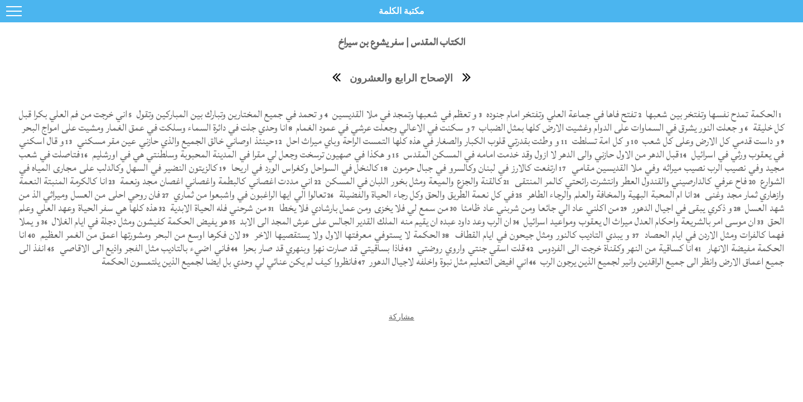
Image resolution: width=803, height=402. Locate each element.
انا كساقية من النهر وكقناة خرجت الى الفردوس (614, 248)
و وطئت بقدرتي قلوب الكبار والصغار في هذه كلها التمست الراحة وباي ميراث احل (421, 141)
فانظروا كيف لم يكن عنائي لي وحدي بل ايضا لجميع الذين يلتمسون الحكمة (229, 261)
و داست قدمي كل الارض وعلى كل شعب (710, 141)
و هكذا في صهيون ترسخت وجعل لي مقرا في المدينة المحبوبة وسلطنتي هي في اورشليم (240, 154)
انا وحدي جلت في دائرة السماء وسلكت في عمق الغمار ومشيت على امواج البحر (153, 127)
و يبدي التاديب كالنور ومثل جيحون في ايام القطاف (541, 235)
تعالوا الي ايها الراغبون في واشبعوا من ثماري (248, 194)
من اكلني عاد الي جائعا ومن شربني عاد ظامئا (539, 208)
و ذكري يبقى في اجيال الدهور (681, 208)
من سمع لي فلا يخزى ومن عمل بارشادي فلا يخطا (362, 208)
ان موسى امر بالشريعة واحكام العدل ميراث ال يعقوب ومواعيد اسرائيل (638, 221)
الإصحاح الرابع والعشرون (401, 78)
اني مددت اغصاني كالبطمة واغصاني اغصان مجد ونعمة (215, 181)
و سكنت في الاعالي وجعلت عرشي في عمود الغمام (382, 127)
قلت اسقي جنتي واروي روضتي (470, 248)
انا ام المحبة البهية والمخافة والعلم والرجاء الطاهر (608, 194)
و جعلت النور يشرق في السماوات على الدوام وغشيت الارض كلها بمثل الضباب (610, 127)
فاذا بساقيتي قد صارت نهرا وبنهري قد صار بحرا (322, 248)
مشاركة (401, 316)
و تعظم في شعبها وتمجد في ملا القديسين (403, 114)
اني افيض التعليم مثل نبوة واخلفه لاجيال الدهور (447, 261)
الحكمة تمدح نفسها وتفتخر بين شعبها (710, 114)
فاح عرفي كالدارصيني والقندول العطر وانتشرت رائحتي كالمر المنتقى (629, 181)
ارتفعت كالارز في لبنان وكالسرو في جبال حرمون (473, 168)
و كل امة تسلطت (600, 141)
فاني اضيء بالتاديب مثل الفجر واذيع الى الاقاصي (143, 248)
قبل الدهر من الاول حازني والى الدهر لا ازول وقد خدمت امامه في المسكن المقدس (540, 154)
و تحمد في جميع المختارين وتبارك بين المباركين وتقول (228, 114)
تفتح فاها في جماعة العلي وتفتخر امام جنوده (560, 114)
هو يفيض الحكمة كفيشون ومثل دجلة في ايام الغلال (139, 221)
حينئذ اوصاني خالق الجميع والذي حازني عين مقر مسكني (174, 141)
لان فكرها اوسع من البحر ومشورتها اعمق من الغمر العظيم (139, 235)
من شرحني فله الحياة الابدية (217, 208)
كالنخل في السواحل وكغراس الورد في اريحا (304, 168)
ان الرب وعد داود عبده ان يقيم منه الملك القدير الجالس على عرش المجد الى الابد (374, 221)
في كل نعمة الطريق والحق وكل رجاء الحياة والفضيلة (425, 194)
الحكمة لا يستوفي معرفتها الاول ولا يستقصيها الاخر (346, 235)
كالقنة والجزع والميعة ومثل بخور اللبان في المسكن (412, 181)
